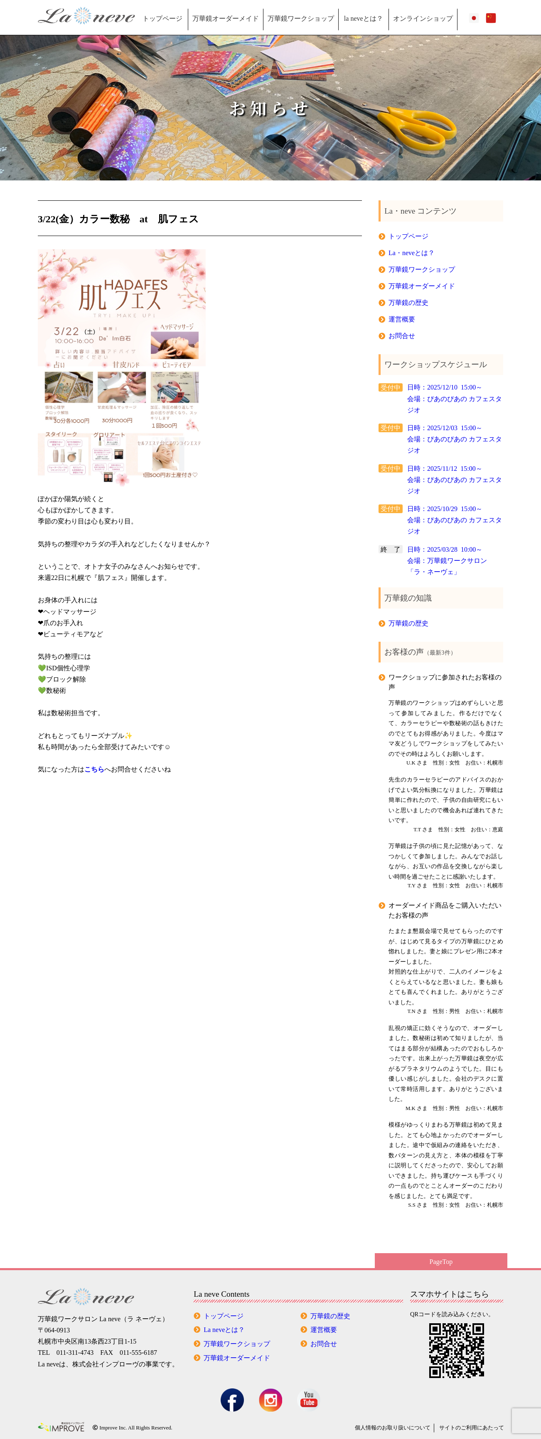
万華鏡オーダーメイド (225, 18)
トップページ (162, 18)
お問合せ (402, 335)
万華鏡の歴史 (408, 302)
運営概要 (402, 319)
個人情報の (392, 1428)
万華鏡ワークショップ (301, 18)
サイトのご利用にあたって (471, 1428)
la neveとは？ (363, 18)
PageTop (441, 1261)
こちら (94, 769)
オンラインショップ (423, 18)
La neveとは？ (224, 1329)
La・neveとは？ (412, 252)
